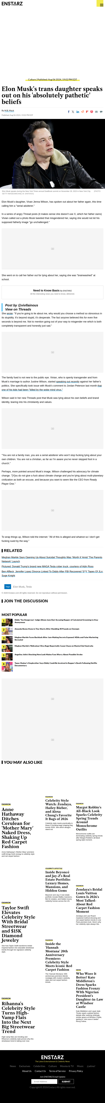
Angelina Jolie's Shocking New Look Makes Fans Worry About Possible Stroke (49, 654)
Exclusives (24, 1066)
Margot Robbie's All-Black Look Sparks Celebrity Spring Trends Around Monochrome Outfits (89, 818)
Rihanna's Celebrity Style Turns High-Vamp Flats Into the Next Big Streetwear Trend (18, 1017)
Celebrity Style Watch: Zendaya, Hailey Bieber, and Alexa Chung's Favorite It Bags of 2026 (58, 810)
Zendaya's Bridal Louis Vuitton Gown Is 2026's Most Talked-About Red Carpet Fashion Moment (89, 900)
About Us (26, 1071)
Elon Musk (19, 586)
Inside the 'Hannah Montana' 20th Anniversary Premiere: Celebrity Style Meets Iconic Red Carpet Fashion (58, 957)
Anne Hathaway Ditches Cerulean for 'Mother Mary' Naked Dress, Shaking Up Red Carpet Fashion (17, 828)
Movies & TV (67, 1066)
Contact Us (40, 1071)
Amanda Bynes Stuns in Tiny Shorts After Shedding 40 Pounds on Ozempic (47, 629)
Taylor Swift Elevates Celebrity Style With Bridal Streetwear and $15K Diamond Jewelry (18, 924)
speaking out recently (67, 381)
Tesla (29, 586)
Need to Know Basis (46, 290)
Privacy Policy (76, 1071)
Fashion (6, 804)
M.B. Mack (9, 110)
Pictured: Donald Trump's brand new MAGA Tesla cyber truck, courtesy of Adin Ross (47, 566)
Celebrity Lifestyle (53, 868)
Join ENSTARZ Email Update (52, 1076)
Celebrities (39, 1066)
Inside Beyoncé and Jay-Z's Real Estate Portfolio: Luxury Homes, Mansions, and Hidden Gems (58, 881)
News (78, 970)
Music (80, 1066)
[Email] (96, 111)
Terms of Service (57, 1071)
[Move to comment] (101, 111)
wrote (10, 313)
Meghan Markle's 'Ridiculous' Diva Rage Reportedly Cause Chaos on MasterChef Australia (54, 646)
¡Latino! (91, 1066)
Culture (32, 79)
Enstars (12, 3)
